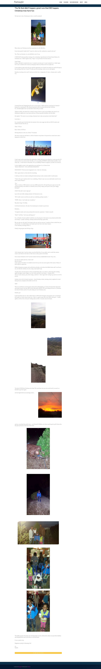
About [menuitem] (81, 2)
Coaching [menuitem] (66, 2)
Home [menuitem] (60, 2)
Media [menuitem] (86, 2)
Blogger (19, 666)
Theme (29, 666)
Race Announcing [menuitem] (74, 2)
